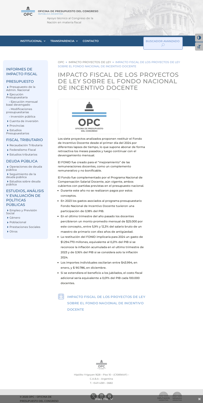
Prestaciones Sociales (25, 227)
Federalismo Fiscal (23, 149)
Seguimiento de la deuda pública (21, 175)
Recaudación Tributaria (26, 145)
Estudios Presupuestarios (17, 132)
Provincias (17, 125)
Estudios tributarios (23, 154)
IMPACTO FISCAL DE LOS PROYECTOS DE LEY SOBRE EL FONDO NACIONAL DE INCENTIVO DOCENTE (106, 303)
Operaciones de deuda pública (24, 168)
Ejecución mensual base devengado (22, 103)
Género (15, 217)
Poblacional (18, 222)
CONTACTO (91, 41)
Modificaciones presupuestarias (19, 110)
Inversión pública (23, 116)
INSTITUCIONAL (31, 41)
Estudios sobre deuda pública (23, 183)
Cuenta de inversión (24, 121)
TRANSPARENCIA (62, 41)
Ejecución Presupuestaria (17, 96)
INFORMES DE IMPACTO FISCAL (21, 71)
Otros (13, 231)
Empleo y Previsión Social (21, 212)
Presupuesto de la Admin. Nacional (20, 88)
